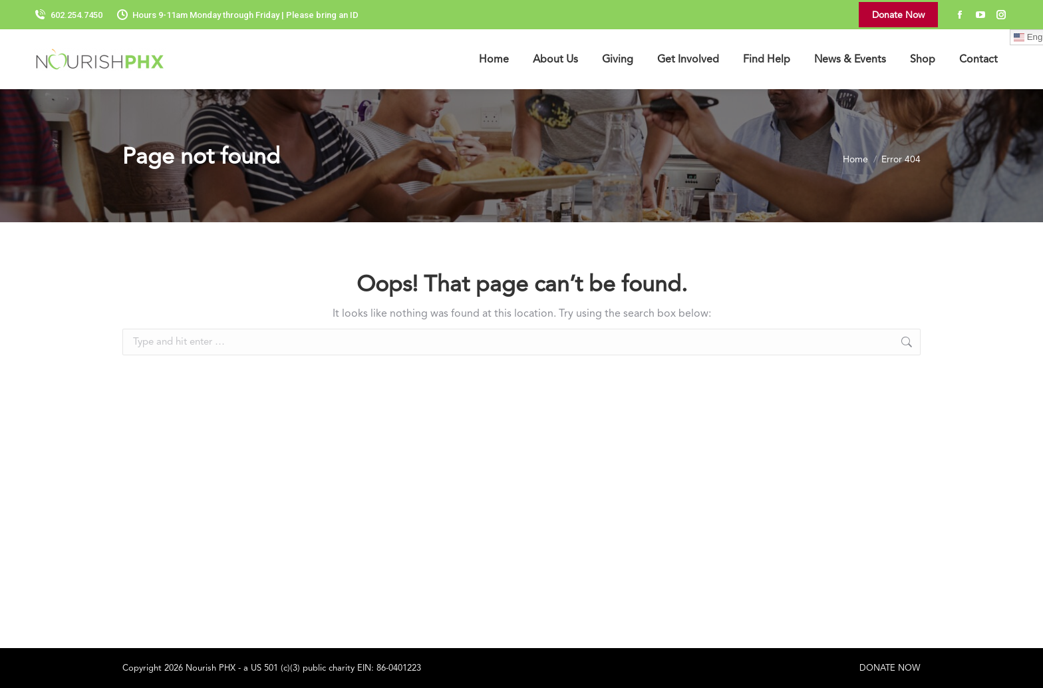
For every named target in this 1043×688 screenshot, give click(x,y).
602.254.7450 (67, 15)
